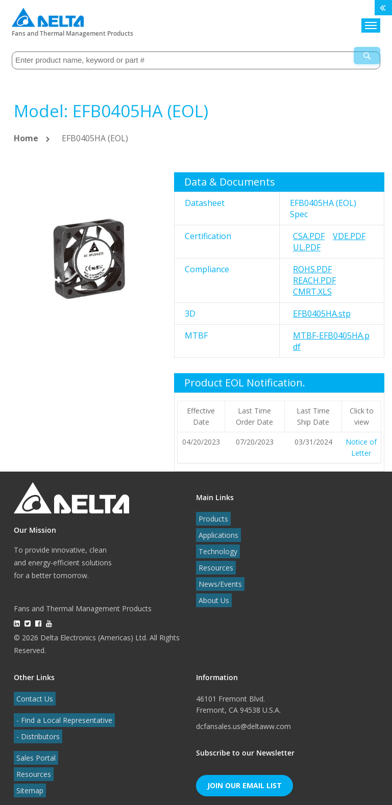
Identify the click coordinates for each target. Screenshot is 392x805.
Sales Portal (33, 751)
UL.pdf (307, 240)
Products (211, 512)
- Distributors (35, 730)
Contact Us (32, 692)
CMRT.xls (312, 285)
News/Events (217, 577)
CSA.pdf (309, 229)
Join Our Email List (244, 779)
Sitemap (27, 784)
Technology (215, 545)
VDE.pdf (349, 229)
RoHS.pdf (312, 262)
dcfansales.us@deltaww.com (243, 719)
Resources (213, 561)
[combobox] (196, 56)
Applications (216, 528)
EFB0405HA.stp (322, 307)
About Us (211, 594)
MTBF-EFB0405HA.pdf (331, 334)
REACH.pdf (314, 273)
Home (26, 131)
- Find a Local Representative (62, 713)
